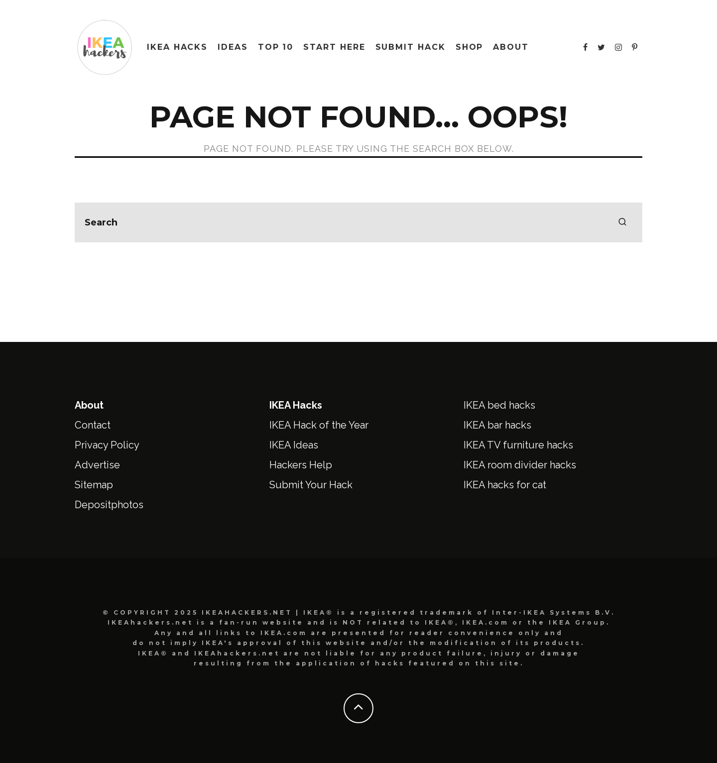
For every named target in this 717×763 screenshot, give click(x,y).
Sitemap (94, 485)
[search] (622, 222)
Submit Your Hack (311, 485)
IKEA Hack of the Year (318, 425)
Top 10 (276, 47)
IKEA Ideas (293, 445)
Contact (93, 425)
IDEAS (233, 47)
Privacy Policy (107, 445)
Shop (469, 47)
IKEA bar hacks (497, 425)
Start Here (334, 47)
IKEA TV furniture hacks (518, 445)
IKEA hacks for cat (505, 485)
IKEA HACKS (177, 47)
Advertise (97, 465)
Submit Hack (410, 47)
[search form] (358, 222)
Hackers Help (300, 465)
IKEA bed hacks (499, 405)
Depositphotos (109, 505)
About (511, 47)
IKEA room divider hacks (520, 465)
